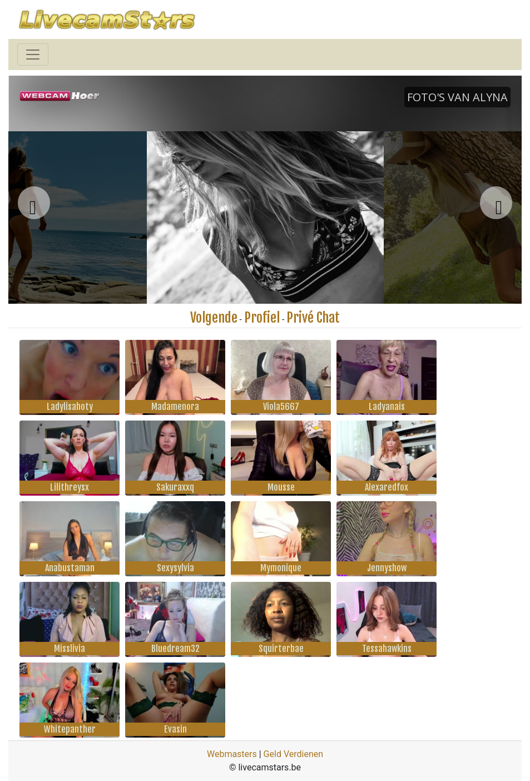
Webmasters (232, 754)
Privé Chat (313, 317)
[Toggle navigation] (32, 54)
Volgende (213, 317)
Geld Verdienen (293, 754)
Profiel (262, 317)
